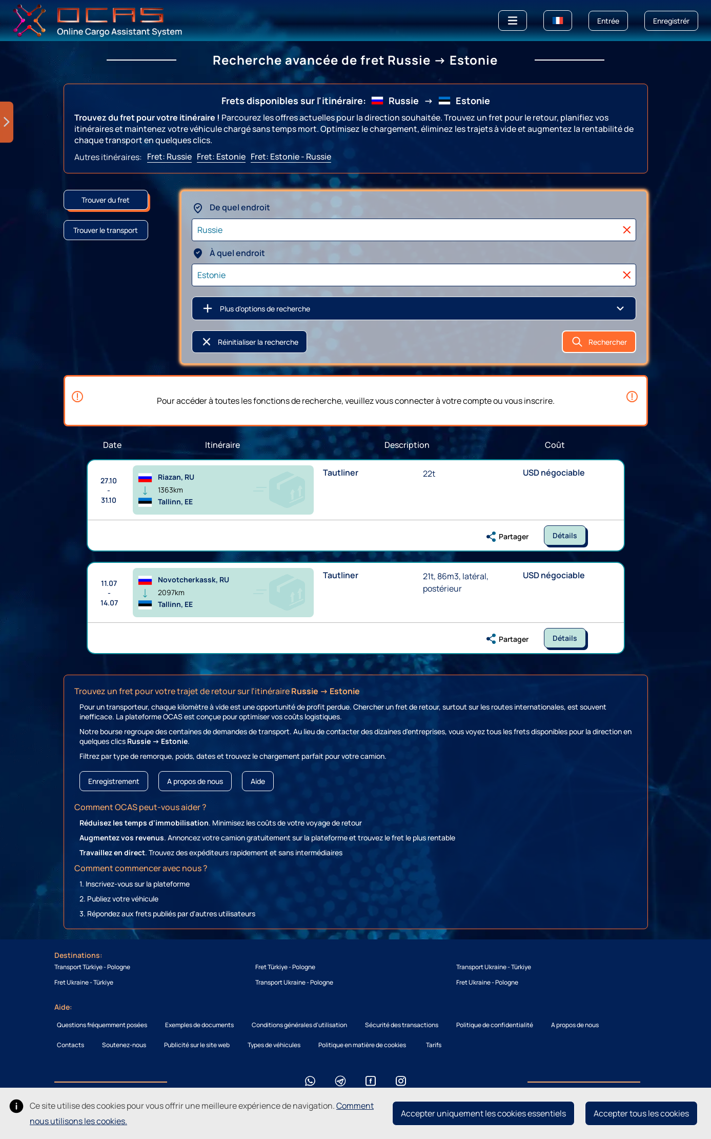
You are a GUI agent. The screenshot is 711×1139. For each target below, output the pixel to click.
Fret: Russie (169, 156)
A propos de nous (195, 781)
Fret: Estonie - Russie (291, 156)
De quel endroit (231, 207)
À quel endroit (228, 253)
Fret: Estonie (221, 156)
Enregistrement (113, 781)
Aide (258, 781)
